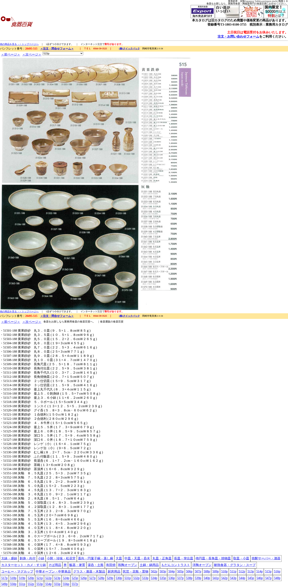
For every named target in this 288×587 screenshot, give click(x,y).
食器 (208, 3)
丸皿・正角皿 (162, 558)
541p (215, 578)
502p (154, 571)
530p (119, 578)
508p (207, 571)
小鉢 (41, 558)
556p (66, 584)
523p (57, 578)
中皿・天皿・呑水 (137, 558)
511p (233, 571)
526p (83, 578)
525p (75, 578)
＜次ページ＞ (31, 54)
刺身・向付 (28, 558)
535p (163, 578)
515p (268, 571)
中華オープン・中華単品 (53, 571)
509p (215, 571)
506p (189, 571)
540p (207, 578)
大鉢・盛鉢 (9, 558)
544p (242, 578)
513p (250, 571)
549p (4, 584)
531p (127, 578)
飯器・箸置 (77, 565)
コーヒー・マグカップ (17, 571)
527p (92, 578)
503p (163, 571)
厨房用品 (114, 571)
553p (39, 584)
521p (39, 578)
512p (242, 571)
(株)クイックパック (129, 48)
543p (233, 578)
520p (31, 578)
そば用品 (54, 565)
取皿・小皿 (241, 558)
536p (171, 578)
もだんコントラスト (175, 565)
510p (224, 571)
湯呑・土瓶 (96, 565)
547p (268, 578)
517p (4, 578)
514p (259, 571)
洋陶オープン (202, 565)
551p (22, 584)
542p (224, 578)
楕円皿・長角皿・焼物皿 (213, 558)
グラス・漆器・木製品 (89, 571)
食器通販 (105, 321)
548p (277, 578)
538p (189, 578)
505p (180, 571)
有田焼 (111, 565)
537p (180, 578)
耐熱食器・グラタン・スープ (235, 565)
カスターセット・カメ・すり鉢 (23, 565)
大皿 (119, 558)
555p (57, 584)
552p (31, 584)
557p (75, 584)
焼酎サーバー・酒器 (266, 558)
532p (136, 578)
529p (110, 578)
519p (22, 578)
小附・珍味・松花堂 (61, 558)
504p (171, 571)
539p (198, 578)
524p (66, 578)
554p (48, 584)
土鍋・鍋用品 (149, 565)
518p (13, 578)
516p (277, 571)
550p (13, 584)
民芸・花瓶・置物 (135, 571)
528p (101, 578)
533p (145, 578)
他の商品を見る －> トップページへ (19, 44)
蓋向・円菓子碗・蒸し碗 (95, 558)
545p (251, 578)
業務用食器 (234, 3)
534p (154, 578)
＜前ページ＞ (10, 54)
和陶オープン (127, 565)
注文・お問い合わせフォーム (238, 36)
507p (198, 571)
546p (259, 578)
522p (48, 578)
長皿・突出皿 (183, 558)
